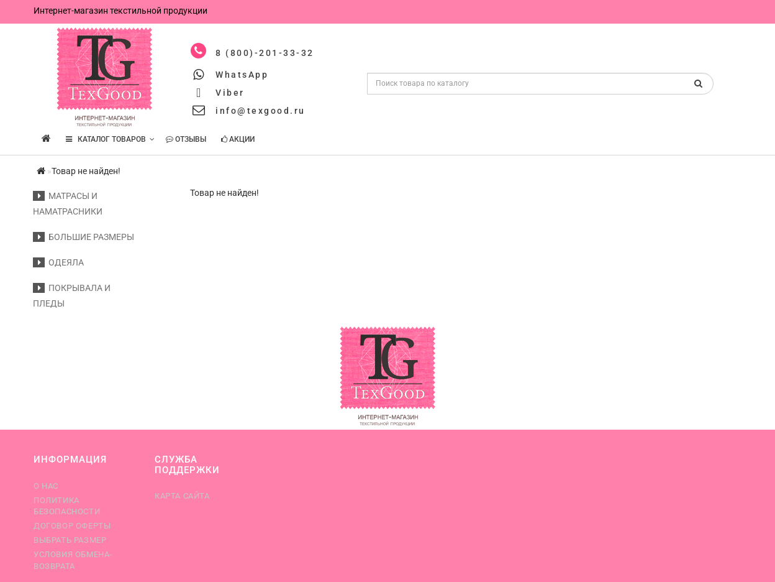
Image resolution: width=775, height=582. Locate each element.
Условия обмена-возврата (73, 560)
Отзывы (186, 139)
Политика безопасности (67, 506)
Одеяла (58, 262)
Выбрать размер (70, 540)
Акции (238, 139)
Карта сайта (182, 496)
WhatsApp (241, 75)
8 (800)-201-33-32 (264, 53)
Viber (230, 93)
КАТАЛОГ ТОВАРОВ (110, 139)
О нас (46, 486)
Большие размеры (83, 237)
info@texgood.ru (260, 111)
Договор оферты (72, 525)
